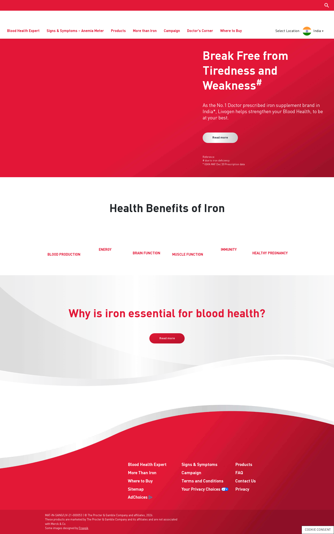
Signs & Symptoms (199, 465)
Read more (220, 137)
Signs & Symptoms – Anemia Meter (75, 31)
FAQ (239, 473)
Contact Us (245, 481)
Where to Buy (231, 31)
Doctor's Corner (200, 31)
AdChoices (138, 498)
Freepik (83, 528)
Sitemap (136, 489)
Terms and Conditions (202, 481)
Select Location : (288, 31)
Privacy (242, 489)
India (311, 31)
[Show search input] (326, 5)
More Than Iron (142, 473)
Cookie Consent (318, 529)
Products (118, 31)
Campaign (172, 31)
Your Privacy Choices (201, 489)
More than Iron (145, 31)
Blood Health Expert (23, 31)
